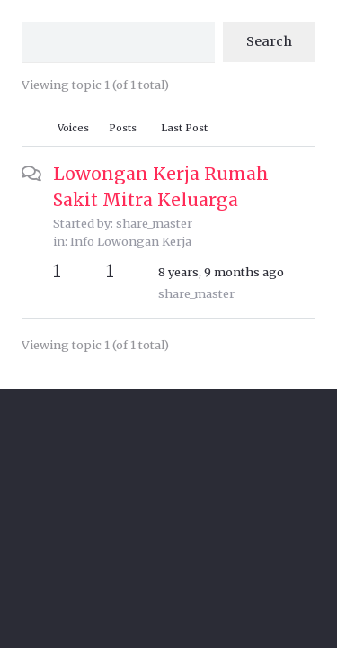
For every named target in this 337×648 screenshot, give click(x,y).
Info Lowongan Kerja (130, 241)
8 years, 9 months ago (221, 272)
